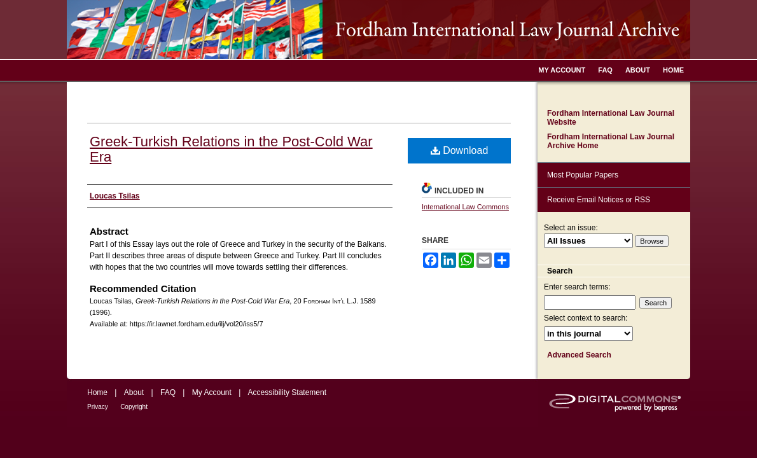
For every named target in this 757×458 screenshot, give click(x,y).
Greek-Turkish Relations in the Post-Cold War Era (231, 149)
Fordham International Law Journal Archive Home (610, 141)
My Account (212, 392)
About (134, 392)
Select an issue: (571, 227)
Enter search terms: (577, 286)
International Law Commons (465, 207)
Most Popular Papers (582, 174)
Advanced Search (579, 354)
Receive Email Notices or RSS (598, 199)
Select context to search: (585, 318)
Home (97, 392)
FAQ (168, 392)
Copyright (134, 406)
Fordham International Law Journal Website (610, 118)
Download (460, 150)
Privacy (97, 406)
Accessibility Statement (287, 392)
